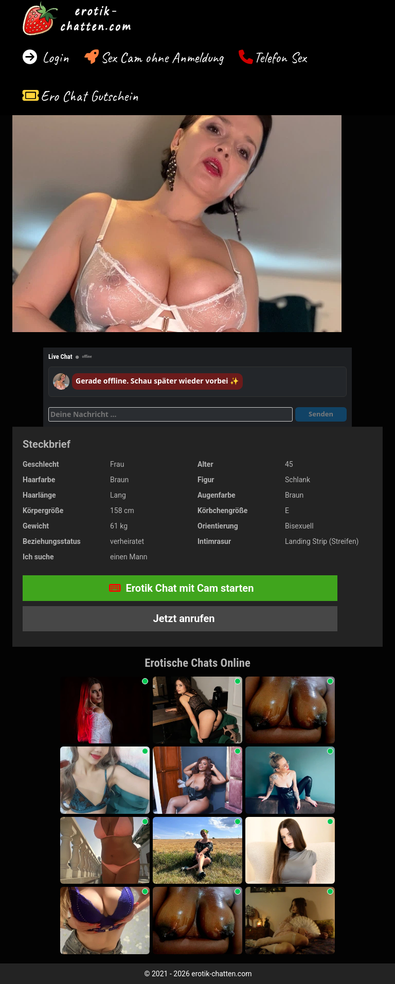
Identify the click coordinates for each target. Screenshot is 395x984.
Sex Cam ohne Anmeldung (161, 57)
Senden (321, 413)
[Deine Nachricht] (170, 414)
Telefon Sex (280, 57)
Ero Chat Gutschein (89, 96)
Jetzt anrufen (183, 618)
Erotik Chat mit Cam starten (181, 588)
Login (54, 57)
